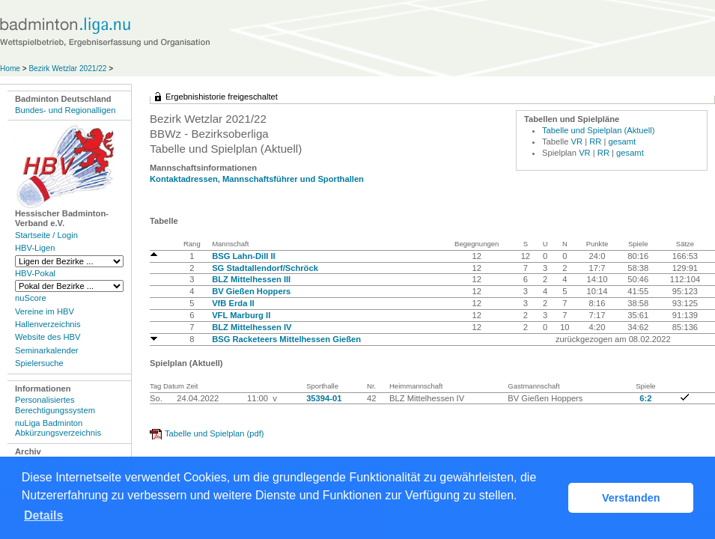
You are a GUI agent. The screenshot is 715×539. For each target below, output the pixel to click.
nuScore (30, 297)
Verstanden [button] (631, 498)
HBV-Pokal (35, 273)
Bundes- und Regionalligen (65, 110)
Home (10, 68)
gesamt (622, 141)
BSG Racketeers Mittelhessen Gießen (286, 339)
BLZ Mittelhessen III (251, 279)
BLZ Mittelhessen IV (251, 327)
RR (595, 141)
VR (577, 141)
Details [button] (43, 515)
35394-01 (323, 398)
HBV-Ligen (35, 247)
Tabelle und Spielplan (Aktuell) (598, 130)
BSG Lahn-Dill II (244, 256)
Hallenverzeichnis (48, 324)
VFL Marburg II (241, 315)
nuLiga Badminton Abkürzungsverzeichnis (58, 427)
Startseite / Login (46, 235)
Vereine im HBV (44, 311)
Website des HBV (47, 336)
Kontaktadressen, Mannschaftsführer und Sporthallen (257, 178)
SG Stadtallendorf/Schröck (265, 268)
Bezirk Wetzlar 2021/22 (68, 68)
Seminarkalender (47, 350)
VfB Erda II (233, 303)
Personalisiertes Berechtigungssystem (55, 404)
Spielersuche (39, 363)
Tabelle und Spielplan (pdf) (214, 433)
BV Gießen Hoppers (251, 291)
